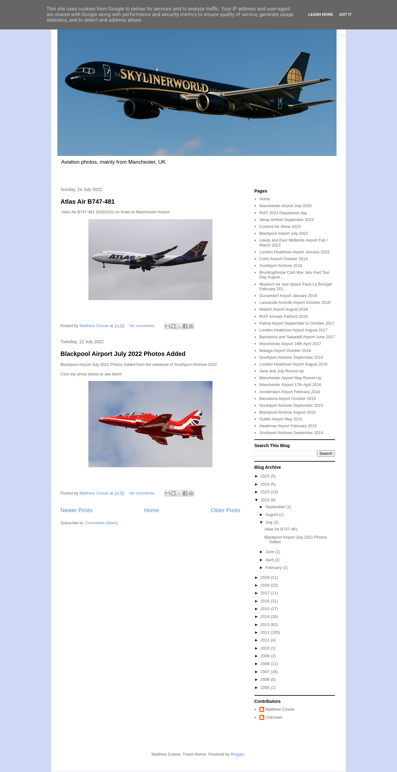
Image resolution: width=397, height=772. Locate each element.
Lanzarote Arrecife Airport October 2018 (294, 302)
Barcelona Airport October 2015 (287, 398)
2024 (266, 484)
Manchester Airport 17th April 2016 (290, 384)
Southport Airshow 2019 (280, 265)
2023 (266, 492)
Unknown (273, 717)
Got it (345, 14)
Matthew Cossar (280, 709)
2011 (266, 640)
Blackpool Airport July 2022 (283, 233)
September (275, 506)
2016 (266, 601)
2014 (266, 616)
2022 (266, 500)
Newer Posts (76, 510)
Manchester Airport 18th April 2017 (290, 343)
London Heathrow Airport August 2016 (293, 364)
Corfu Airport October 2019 (283, 258)
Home (151, 510)
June (270, 551)
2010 (266, 648)
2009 (266, 656)
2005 (266, 687)
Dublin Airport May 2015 (280, 419)
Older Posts (225, 510)
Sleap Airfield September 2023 (286, 219)
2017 (266, 593)
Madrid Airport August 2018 (283, 309)
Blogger (237, 754)
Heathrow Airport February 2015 (288, 426)
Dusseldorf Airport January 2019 (288, 295)
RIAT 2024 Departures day (283, 213)
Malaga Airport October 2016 (285, 350)
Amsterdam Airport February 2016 (289, 391)
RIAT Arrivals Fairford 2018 (283, 316)
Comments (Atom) (101, 523)
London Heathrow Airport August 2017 (293, 330)
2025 (266, 476)
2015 (266, 608)
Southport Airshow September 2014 (291, 432)
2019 (266, 577)
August (272, 514)
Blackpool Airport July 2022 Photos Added (122, 353)
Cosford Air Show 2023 (280, 226)
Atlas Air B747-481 (87, 201)
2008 (266, 663)
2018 (266, 585)
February (274, 567)
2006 (266, 679)
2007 (266, 671)
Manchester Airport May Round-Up (290, 377)
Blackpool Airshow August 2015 (287, 412)
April (270, 559)
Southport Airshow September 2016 (291, 357)
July (269, 522)
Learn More (320, 14)
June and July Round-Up (281, 371)
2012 (266, 632)
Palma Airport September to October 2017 (296, 323)
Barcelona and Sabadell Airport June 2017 (297, 337)
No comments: (143, 325)
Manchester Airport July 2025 (285, 205)
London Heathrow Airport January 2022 (294, 252)
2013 (266, 624)
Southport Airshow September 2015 (291, 405)
